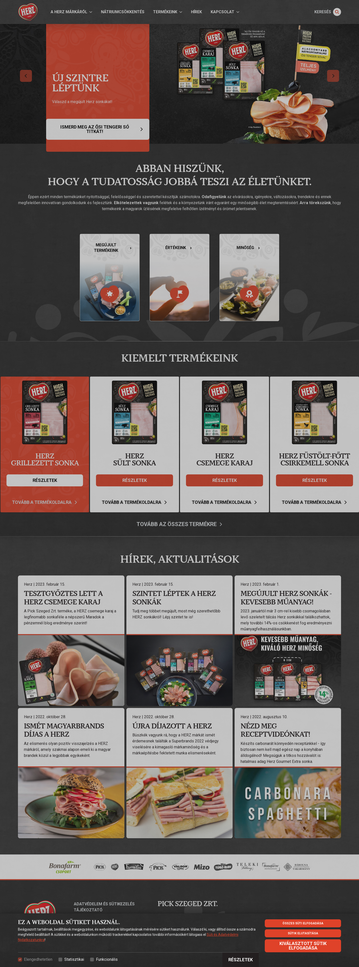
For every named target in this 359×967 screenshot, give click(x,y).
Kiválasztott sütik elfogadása (303, 946)
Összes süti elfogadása (302, 923)
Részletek (240, 959)
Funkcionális (107, 959)
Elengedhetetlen (38, 959)
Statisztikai (74, 959)
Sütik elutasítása (303, 933)
